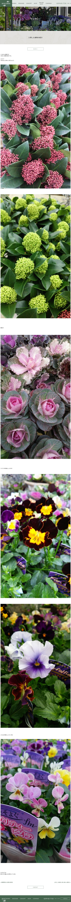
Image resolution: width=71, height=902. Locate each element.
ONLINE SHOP (41, 3)
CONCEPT (29, 3)
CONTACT (35, 887)
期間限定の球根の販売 (7, 882)
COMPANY (49, 3)
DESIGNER (21, 3)
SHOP (35, 3)
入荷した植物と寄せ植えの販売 (62, 882)
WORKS (14, 3)
